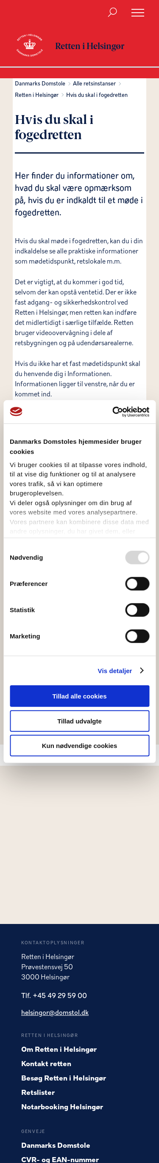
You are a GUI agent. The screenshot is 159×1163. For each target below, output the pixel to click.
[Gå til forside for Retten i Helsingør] (34, 46)
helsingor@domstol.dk (55, 1013)
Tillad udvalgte (79, 720)
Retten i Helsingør (38, 95)
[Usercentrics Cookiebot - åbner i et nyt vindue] (113, 411)
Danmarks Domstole (41, 84)
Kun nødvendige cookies (79, 745)
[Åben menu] (137, 12)
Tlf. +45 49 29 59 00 (54, 996)
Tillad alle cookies (79, 696)
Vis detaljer (115, 670)
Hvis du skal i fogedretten (97, 95)
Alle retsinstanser (95, 84)
